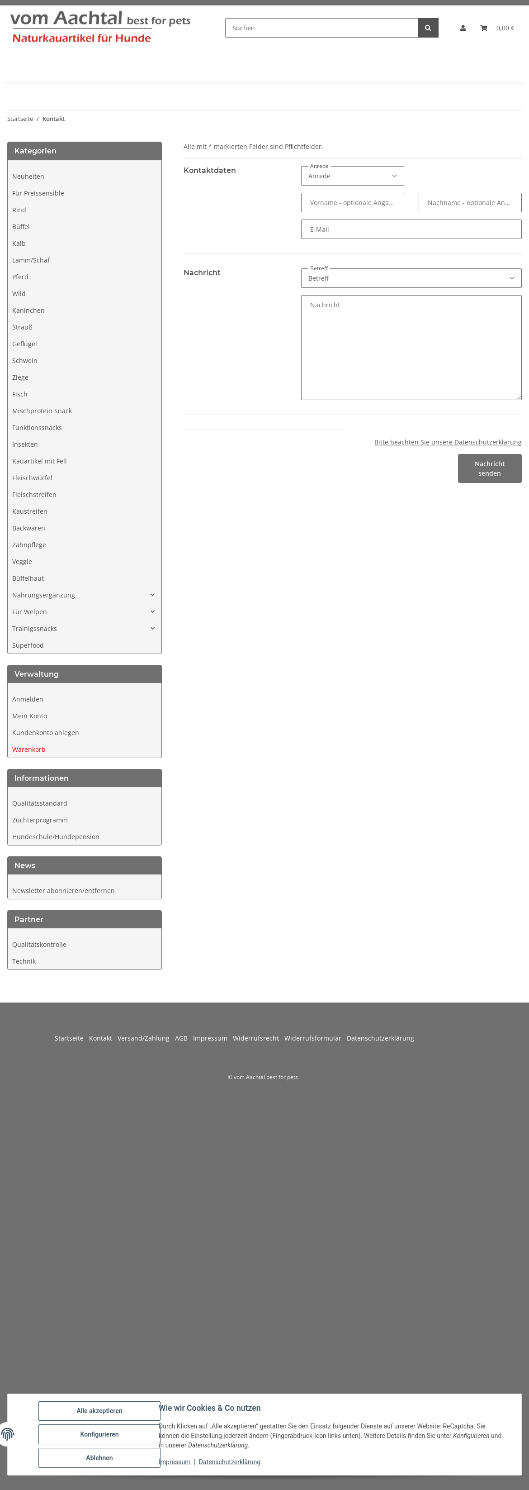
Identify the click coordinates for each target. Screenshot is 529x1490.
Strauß (22, 327)
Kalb (19, 243)
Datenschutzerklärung (229, 1462)
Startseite (72, 1038)
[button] (463, 27)
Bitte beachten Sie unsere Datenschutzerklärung (448, 442)
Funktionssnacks (37, 427)
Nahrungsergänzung (43, 595)
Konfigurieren (99, 1434)
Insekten (25, 444)
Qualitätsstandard (39, 803)
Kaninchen (28, 310)
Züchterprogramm (40, 820)
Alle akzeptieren (99, 1410)
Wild (19, 293)
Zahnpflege (29, 544)
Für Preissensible (38, 193)
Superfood (28, 645)
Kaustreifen (29, 511)
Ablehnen (99, 1457)
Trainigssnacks (34, 628)
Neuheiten (28, 176)
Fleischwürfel (32, 477)
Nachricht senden (490, 468)
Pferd (20, 276)
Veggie (22, 561)
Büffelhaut (28, 578)
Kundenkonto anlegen (45, 732)
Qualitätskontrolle (39, 944)
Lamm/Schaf (31, 260)
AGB (184, 1038)
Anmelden (27, 699)
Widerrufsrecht (258, 1038)
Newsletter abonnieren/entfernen (63, 890)
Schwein (25, 360)
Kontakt (103, 1038)
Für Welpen (29, 611)
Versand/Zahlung (146, 1038)
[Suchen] (321, 28)
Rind (19, 209)
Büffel (21, 226)
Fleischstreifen (34, 494)
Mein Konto (29, 716)
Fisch (20, 394)
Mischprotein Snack (42, 410)
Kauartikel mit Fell (39, 461)
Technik (24, 961)
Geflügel (24, 343)
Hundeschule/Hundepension (55, 836)
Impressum (174, 1462)
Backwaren (28, 528)
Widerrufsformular (315, 1038)
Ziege (20, 377)
